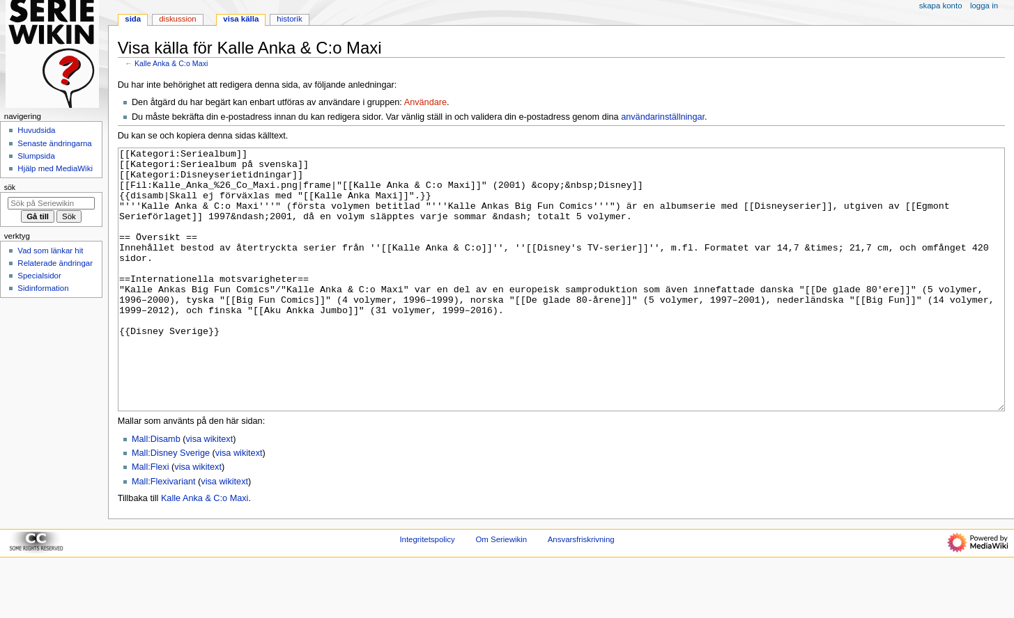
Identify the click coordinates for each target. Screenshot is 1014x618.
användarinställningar (663, 117)
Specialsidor (39, 275)
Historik (289, 19)
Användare (425, 102)
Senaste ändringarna (54, 143)
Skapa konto (940, 5)
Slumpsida (35, 156)
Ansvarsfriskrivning (581, 591)
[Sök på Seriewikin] (51, 203)
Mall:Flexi (150, 519)
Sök (9, 187)
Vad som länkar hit (50, 250)
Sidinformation (42, 288)
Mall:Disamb (156, 491)
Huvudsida (36, 130)
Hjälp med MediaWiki (55, 168)
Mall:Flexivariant (164, 534)
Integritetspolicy (426, 591)
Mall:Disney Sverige (171, 505)
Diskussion (177, 19)
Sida (133, 19)
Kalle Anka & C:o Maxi (171, 63)
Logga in (984, 5)
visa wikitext (209, 491)
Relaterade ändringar (55, 263)
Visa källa (241, 19)
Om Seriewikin (501, 591)
